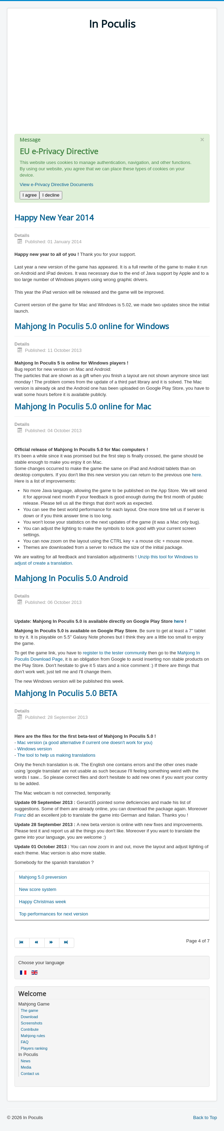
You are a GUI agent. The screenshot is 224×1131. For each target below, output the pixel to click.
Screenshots (31, 1023)
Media (26, 1067)
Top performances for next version (53, 914)
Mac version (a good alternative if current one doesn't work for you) (85, 742)
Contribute (30, 1029)
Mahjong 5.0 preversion (43, 877)
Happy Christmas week (42, 901)
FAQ (24, 1042)
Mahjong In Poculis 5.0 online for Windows (91, 326)
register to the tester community (115, 652)
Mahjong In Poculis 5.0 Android (71, 578)
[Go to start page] (22, 943)
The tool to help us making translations (56, 755)
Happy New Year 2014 (54, 217)
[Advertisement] (112, 85)
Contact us (30, 1073)
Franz (20, 815)
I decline (50, 195)
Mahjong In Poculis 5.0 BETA (65, 693)
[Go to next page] (52, 943)
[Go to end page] (66, 943)
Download (29, 1017)
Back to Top (205, 1117)
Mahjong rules (33, 1036)
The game (29, 1010)
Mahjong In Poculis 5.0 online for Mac (82, 406)
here (196, 474)
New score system (37, 889)
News (26, 1061)
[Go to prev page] (37, 943)
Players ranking (34, 1048)
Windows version (34, 748)
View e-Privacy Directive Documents (56, 184)
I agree (30, 195)
